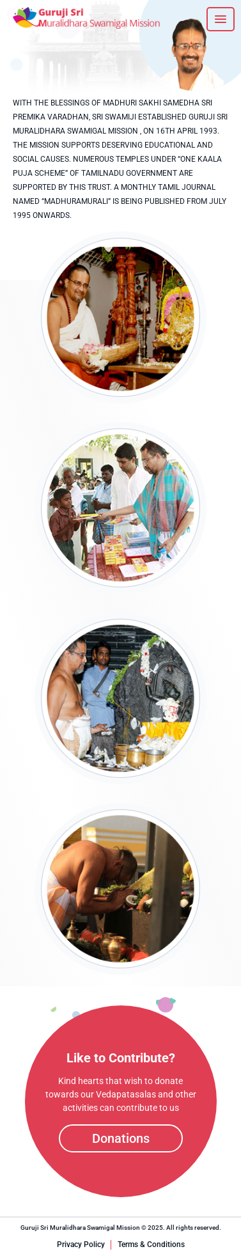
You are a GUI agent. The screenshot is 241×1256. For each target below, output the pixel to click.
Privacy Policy (81, 1244)
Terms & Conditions (151, 1244)
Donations (121, 1138)
